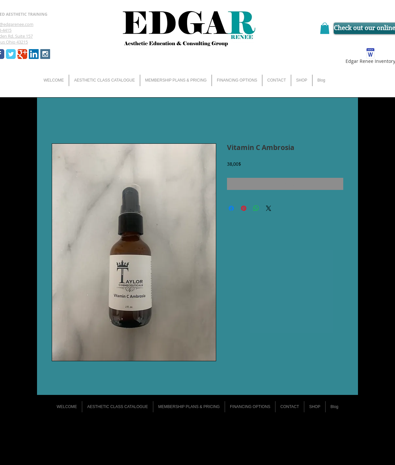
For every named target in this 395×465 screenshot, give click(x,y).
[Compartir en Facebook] (231, 208)
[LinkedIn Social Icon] (34, 54)
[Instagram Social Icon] (45, 54)
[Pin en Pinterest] (244, 208)
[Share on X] (269, 208)
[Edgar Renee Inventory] (370, 57)
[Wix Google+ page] (22, 54)
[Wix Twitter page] (11, 54)
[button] (324, 28)
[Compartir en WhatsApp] (256, 208)
